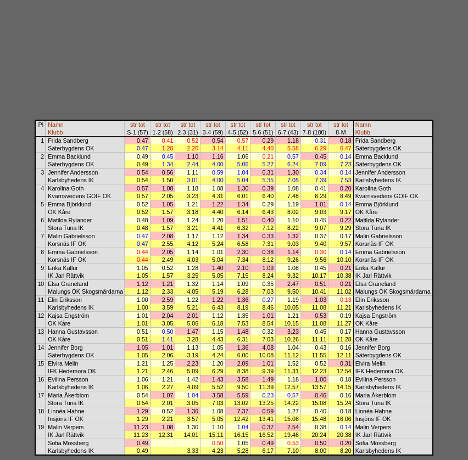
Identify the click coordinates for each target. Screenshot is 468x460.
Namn (55, 124)
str (133, 124)
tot (141, 124)
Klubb (55, 132)
